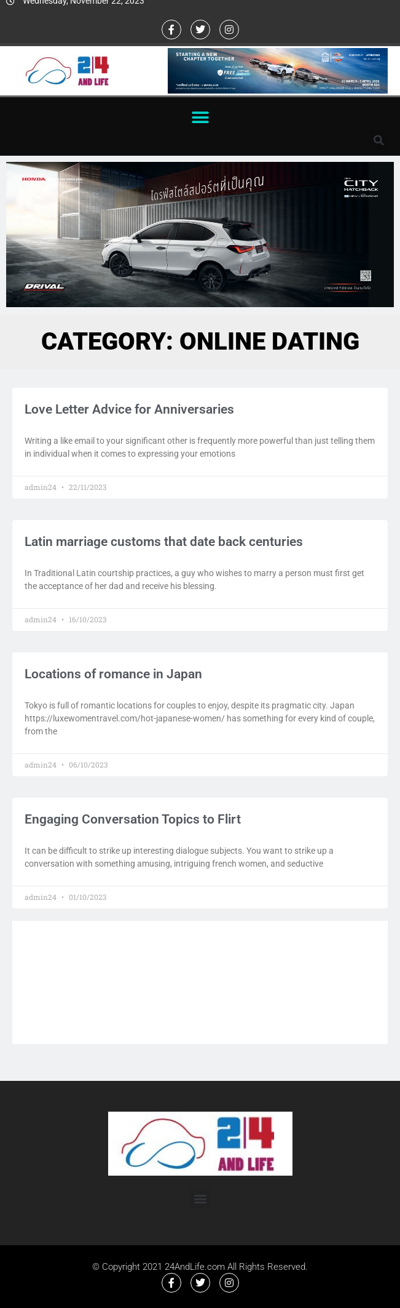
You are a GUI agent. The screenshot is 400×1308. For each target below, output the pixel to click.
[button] (200, 117)
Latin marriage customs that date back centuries (164, 541)
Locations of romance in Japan (113, 674)
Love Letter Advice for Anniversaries (129, 409)
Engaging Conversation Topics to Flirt (133, 819)
